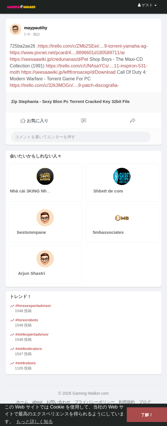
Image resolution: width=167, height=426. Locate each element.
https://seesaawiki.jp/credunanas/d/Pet (49, 59)
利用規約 (127, 402)
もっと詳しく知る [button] (34, 421)
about (37, 402)
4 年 (27, 34)
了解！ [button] (147, 415)
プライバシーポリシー (94, 402)
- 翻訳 (35, 34)
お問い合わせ (58, 402)
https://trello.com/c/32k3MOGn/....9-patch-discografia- (64, 85)
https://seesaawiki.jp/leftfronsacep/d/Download (68, 72)
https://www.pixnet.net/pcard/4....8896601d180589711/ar (67, 52)
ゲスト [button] (147, 5)
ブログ (145, 402)
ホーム (22, 402)
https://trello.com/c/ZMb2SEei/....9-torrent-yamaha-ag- (93, 46)
